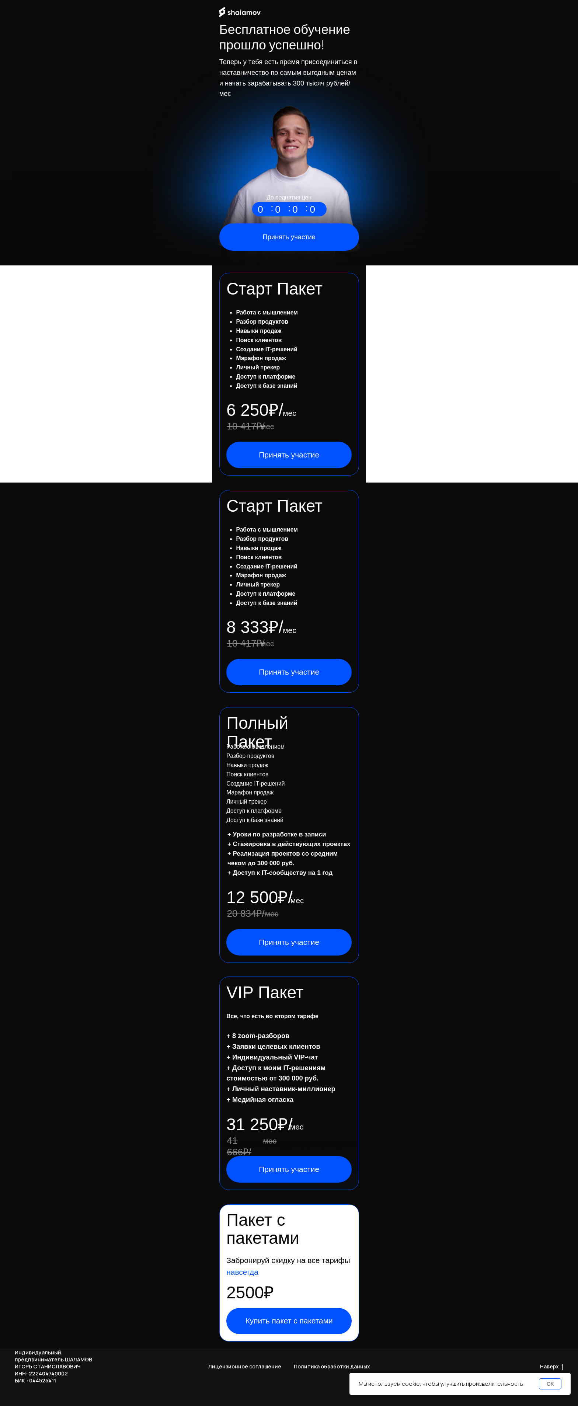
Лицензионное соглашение (244, 1366)
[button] (289, 672)
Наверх (551, 1366)
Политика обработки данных (332, 1366)
